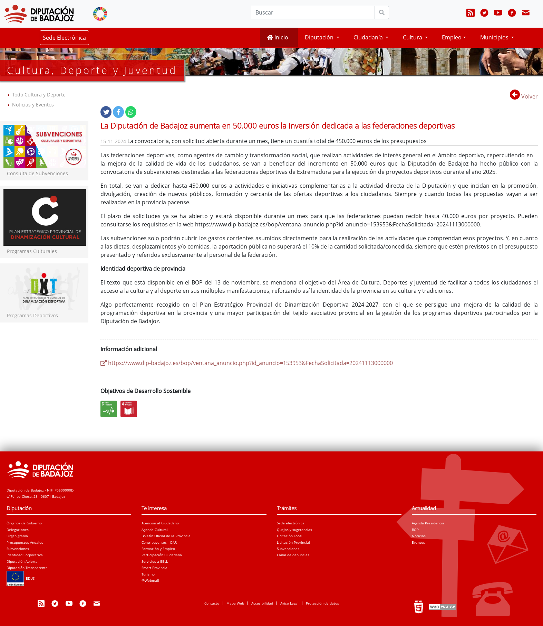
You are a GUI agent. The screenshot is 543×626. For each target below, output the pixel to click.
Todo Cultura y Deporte (39, 94)
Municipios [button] (495, 37)
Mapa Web (235, 603)
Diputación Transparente (27, 567)
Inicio (277, 37)
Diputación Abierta (22, 561)
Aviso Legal (289, 603)
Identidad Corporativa (25, 554)
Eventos (418, 542)
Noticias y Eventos (33, 104)
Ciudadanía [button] (368, 37)
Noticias (419, 535)
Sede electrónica (290, 523)
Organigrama (17, 535)
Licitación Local (289, 535)
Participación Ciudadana (162, 554)
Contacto (211, 603)
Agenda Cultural (155, 529)
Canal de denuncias (293, 554)
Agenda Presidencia (428, 523)
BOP (415, 529)
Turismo (148, 574)
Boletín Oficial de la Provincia (166, 535)
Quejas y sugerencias (294, 529)
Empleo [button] (452, 37)
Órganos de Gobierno (24, 523)
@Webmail (150, 580)
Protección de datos (322, 603)
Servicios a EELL (155, 561)
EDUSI (21, 578)
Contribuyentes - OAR (159, 542)
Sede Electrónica (64, 37)
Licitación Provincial (293, 542)
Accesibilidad (262, 603)
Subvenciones (18, 548)
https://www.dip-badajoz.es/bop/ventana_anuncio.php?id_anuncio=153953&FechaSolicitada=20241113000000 (246, 363)
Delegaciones (18, 529)
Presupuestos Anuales (25, 542)
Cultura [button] (413, 37)
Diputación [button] (320, 37)
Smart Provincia (154, 567)
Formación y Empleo (158, 548)
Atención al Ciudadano (160, 523)
